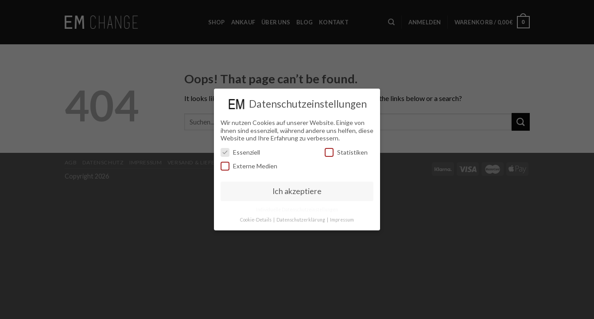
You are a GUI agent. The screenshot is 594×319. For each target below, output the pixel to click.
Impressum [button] (342, 219)
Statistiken (346, 152)
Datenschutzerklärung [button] (301, 219)
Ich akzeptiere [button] (297, 191)
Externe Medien (249, 166)
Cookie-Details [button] (256, 219)
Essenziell (240, 152)
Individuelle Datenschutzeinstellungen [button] (297, 209)
